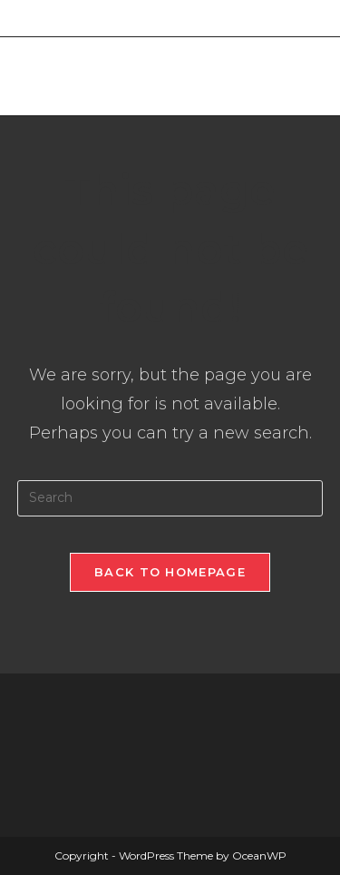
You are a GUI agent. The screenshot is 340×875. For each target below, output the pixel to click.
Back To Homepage (170, 572)
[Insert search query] (170, 498)
